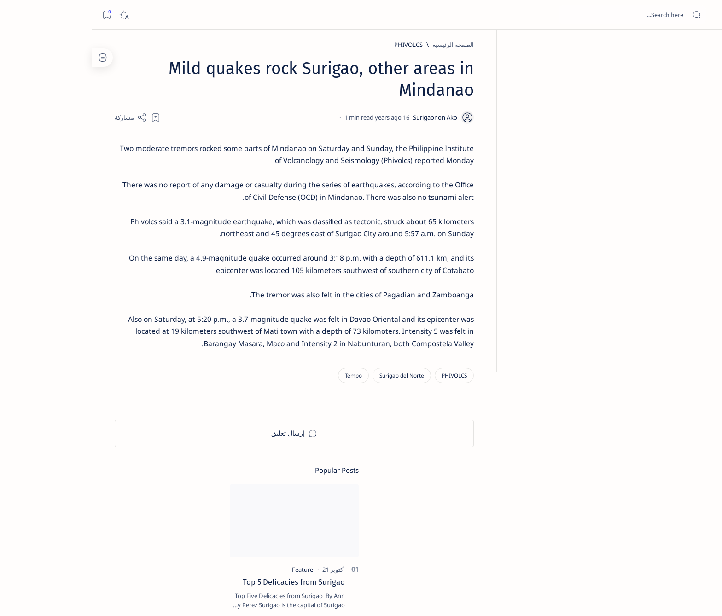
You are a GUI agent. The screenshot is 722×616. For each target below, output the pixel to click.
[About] (705, 113)
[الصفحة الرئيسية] (705, 46)
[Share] (254, 117)
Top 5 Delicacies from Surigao (155, 156)
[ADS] (188, 504)
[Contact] (705, 131)
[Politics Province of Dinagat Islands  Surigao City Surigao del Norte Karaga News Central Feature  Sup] (188, 435)
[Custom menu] (705, 161)
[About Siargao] (122, 458)
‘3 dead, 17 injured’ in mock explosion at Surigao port (159, 378)
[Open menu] (705, 15)
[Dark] (31, 15)
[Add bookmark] (279, 117)
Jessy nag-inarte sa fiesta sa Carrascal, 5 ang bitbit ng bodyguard (157, 222)
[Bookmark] (14, 15)
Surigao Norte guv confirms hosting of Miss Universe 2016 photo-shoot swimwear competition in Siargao (154, 328)
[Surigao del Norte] (525, 381)
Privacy (150, 556)
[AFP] (122, 504)
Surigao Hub (592, 598)
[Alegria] (159, 250)
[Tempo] (476, 381)
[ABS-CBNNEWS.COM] (188, 481)
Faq (127, 556)
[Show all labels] (198, 526)
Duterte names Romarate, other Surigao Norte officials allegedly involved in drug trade (150, 272)
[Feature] (163, 144)
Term (213, 556)
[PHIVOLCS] (532, 45)
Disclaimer (183, 556)
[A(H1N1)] (188, 458)
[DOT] (159, 301)
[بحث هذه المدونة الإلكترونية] (540, 14)
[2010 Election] (122, 435)
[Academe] (122, 481)
